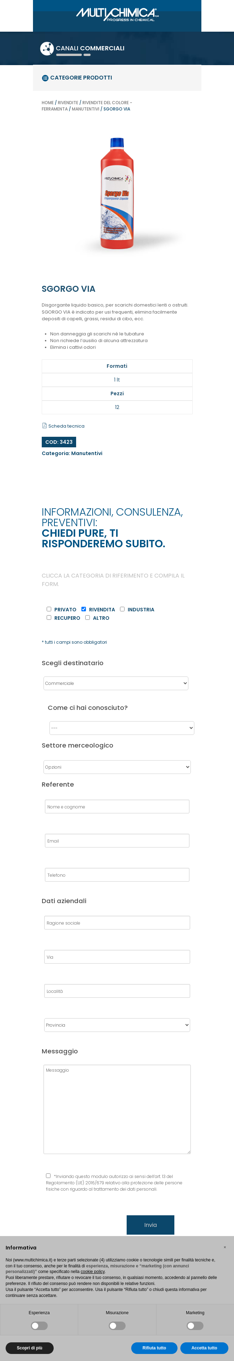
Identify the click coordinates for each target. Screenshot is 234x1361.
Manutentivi (85, 109)
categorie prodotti (77, 78)
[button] (224, 1247)
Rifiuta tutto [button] (154, 1348)
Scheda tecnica (63, 426)
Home (48, 103)
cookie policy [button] (93, 1271)
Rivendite (68, 103)
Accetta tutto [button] (204, 1348)
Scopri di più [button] (29, 1348)
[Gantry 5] (117, 14)
